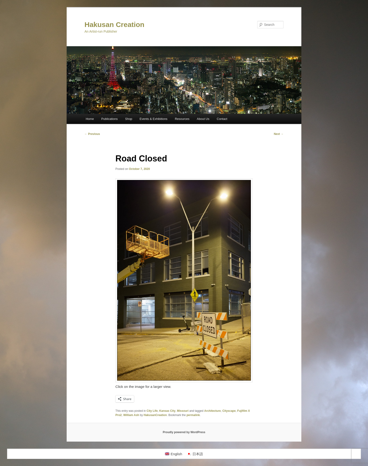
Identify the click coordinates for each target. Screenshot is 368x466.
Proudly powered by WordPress (184, 432)
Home (90, 119)
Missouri (182, 411)
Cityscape (229, 411)
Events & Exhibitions (154, 119)
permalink (193, 415)
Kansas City (167, 411)
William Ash (131, 415)
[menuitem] (173, 454)
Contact (222, 119)
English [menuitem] (176, 454)
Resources (182, 119)
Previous (92, 134)
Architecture (212, 411)
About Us (203, 119)
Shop (128, 119)
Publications (109, 119)
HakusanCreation (155, 415)
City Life (152, 411)
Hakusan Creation (114, 24)
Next (279, 134)
